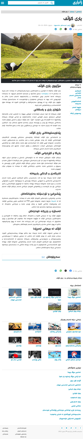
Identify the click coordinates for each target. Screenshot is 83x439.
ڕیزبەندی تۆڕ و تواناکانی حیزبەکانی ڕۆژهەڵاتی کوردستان (62, 410)
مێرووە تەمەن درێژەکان (76, 108)
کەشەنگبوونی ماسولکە (76, 102)
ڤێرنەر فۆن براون (75, 381)
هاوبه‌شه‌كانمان (21, 428)
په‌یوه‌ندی (5, 428)
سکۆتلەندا (45, 94)
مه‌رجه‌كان (5, 434)
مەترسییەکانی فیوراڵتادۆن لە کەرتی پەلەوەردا (65, 414)
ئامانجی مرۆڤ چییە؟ (74, 372)
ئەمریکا (53, 201)
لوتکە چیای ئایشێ (74, 389)
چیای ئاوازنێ (77, 393)
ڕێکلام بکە (5, 431)
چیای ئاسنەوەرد (75, 398)
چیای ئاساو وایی (75, 402)
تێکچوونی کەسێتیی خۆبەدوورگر (70, 419)
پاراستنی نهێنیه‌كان (20, 434)
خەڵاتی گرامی (76, 406)
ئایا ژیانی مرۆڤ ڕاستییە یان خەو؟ (70, 377)
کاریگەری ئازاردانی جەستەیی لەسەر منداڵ (75, 94)
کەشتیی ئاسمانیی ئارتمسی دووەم (69, 385)
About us (23, 437)
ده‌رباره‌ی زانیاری (21, 431)
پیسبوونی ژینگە (75, 113)
